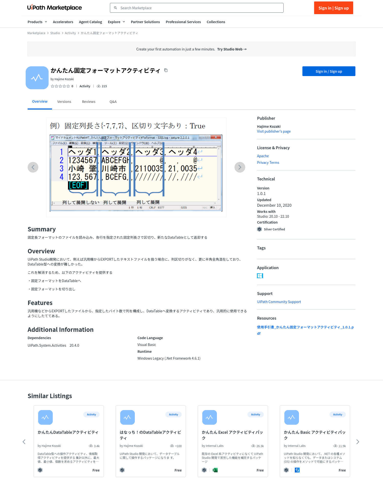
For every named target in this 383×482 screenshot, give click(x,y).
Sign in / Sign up (329, 71)
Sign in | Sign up (334, 8)
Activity (70, 33)
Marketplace (36, 33)
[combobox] (200, 7)
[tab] (40, 103)
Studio (55, 33)
